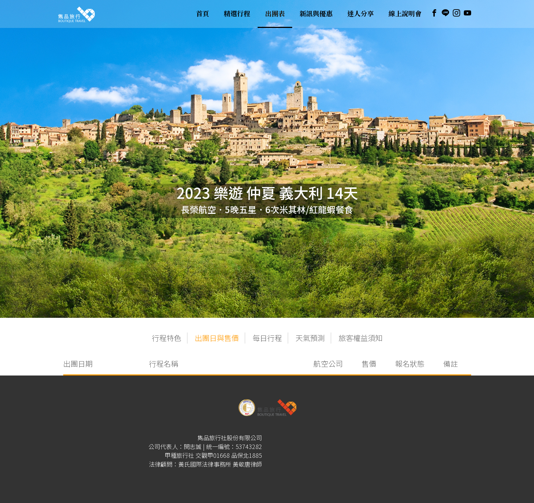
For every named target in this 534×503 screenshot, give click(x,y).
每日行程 (267, 338)
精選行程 (237, 14)
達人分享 (360, 14)
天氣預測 (310, 338)
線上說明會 (405, 14)
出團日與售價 (217, 338)
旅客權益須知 (360, 338)
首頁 (202, 14)
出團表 (275, 14)
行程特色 (166, 338)
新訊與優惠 (316, 14)
